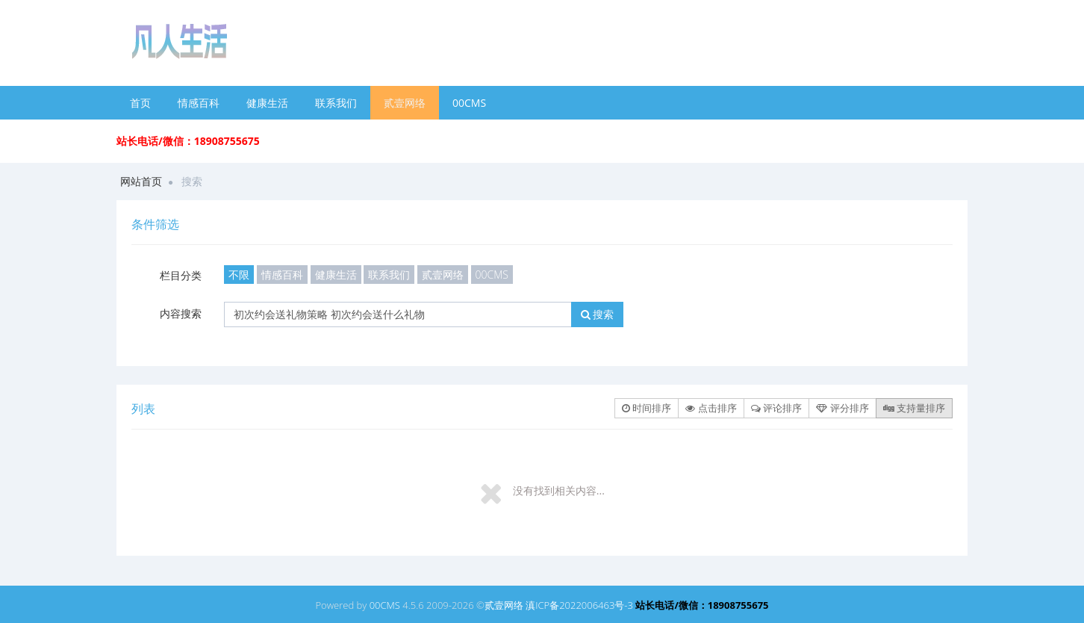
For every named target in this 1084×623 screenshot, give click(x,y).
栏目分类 (181, 275)
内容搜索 (181, 313)
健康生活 (267, 103)
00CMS (469, 103)
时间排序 (646, 408)
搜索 (597, 314)
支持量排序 (914, 408)
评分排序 (842, 408)
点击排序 (710, 408)
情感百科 (198, 103)
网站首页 (141, 181)
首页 (140, 103)
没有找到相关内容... (559, 490)
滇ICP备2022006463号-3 (579, 605)
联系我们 (336, 103)
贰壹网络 (405, 103)
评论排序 (776, 408)
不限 (238, 274)
